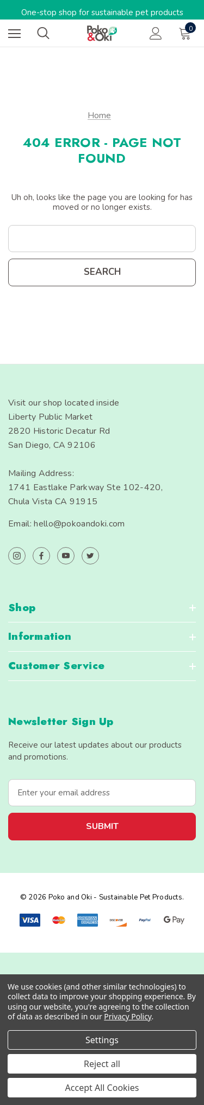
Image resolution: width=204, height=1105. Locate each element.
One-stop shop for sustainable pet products (102, 12)
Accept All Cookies (102, 1088)
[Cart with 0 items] (187, 33)
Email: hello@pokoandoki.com (66, 524)
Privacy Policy (127, 1016)
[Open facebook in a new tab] (41, 555)
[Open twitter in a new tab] (90, 555)
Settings (102, 1040)
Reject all (102, 1064)
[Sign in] (156, 33)
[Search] (43, 33)
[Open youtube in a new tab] (66, 555)
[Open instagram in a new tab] (17, 555)
